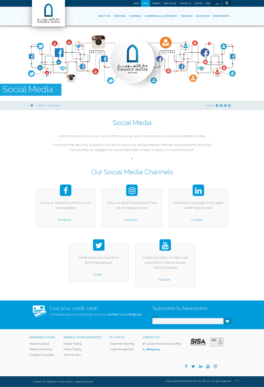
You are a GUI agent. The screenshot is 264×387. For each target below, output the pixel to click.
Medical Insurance (40, 349)
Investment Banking (122, 343)
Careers (156, 3)
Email (155, 316)
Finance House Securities (82, 337)
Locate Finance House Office (163, 343)
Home (136, 3)
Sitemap (51, 381)
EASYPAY (199, 3)
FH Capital (117, 337)
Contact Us (185, 3)
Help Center (170, 3)
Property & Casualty (41, 354)
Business (135, 16)
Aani (208, 3)
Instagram (131, 219)
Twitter (97, 274)
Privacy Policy (65, 381)
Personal (120, 16)
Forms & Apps (72, 354)
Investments (221, 16)
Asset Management (122, 349)
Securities (203, 16)
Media (145, 3)
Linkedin (197, 219)
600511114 (135, 314)
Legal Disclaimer (84, 381)
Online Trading (72, 349)
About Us (104, 16)
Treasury (186, 16)
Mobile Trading (73, 343)
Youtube (164, 279)
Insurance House (42, 337)
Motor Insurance (39, 343)
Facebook (64, 219)
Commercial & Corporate (161, 16)
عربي (217, 3)
